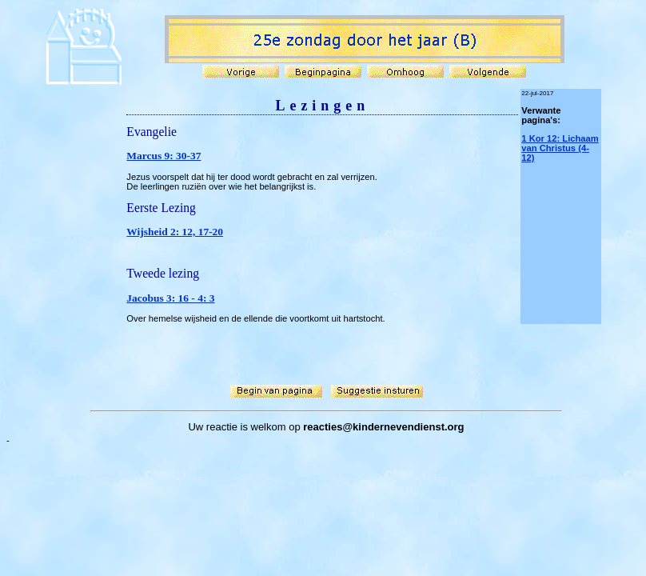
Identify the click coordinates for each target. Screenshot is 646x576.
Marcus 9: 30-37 (163, 156)
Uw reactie (212, 427)
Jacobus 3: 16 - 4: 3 (170, 298)
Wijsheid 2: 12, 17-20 (174, 232)
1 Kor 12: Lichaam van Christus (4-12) (559, 148)
